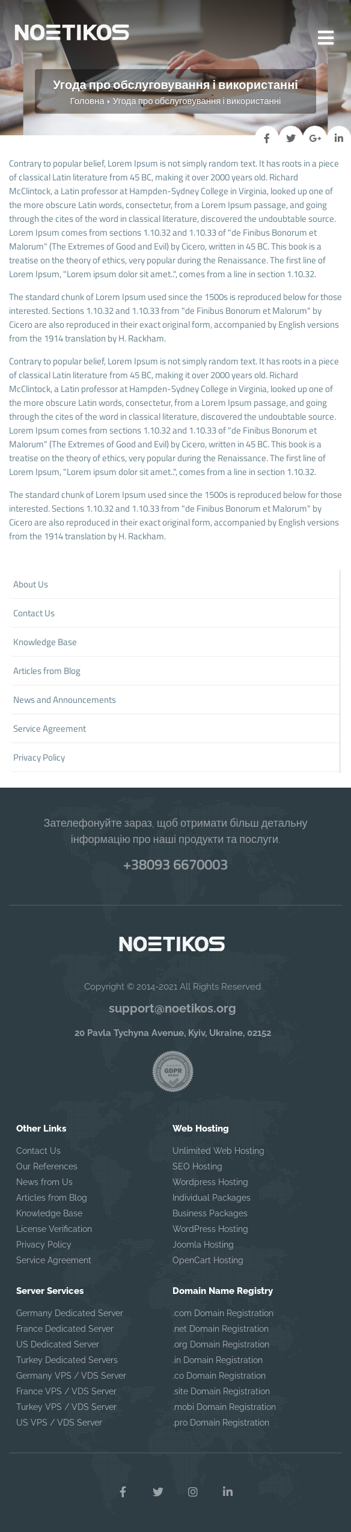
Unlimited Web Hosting (218, 1151)
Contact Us (38, 1151)
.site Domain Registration (221, 1391)
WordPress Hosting (210, 1229)
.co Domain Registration (219, 1375)
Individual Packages (211, 1198)
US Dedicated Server (57, 1344)
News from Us (44, 1182)
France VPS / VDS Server (66, 1391)
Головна (87, 101)
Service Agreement (53, 1260)
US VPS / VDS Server (59, 1422)
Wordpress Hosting (210, 1182)
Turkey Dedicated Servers (67, 1360)
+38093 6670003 (175, 864)
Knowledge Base (49, 1213)
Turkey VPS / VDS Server (66, 1407)
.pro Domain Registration (220, 1422)
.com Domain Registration (222, 1313)
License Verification (54, 1229)
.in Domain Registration (217, 1360)
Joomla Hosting (203, 1244)
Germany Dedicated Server (69, 1313)
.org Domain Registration (220, 1344)
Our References (47, 1166)
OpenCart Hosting (207, 1260)
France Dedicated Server (65, 1329)
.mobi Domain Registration (224, 1407)
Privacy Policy (44, 1244)
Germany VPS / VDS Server (71, 1375)
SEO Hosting (197, 1166)
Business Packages (210, 1213)
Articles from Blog (51, 1198)
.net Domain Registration (220, 1329)
